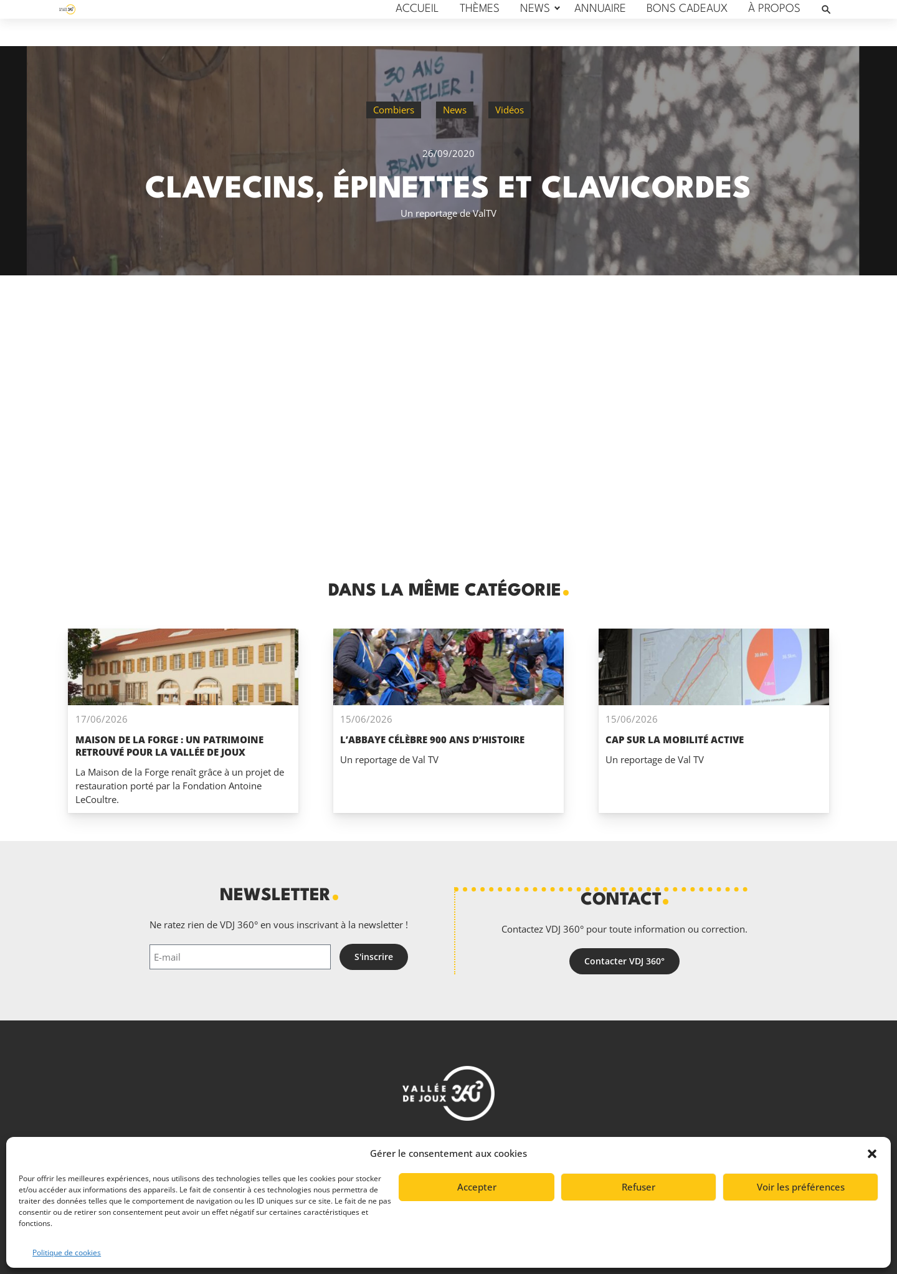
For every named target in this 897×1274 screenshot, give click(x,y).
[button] (872, 1154)
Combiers (393, 109)
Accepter (476, 1187)
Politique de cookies (66, 1252)
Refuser (638, 1187)
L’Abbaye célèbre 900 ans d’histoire (432, 739)
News (455, 109)
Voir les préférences (801, 1187)
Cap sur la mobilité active (674, 739)
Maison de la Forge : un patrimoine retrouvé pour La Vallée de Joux (169, 745)
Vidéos (509, 109)
